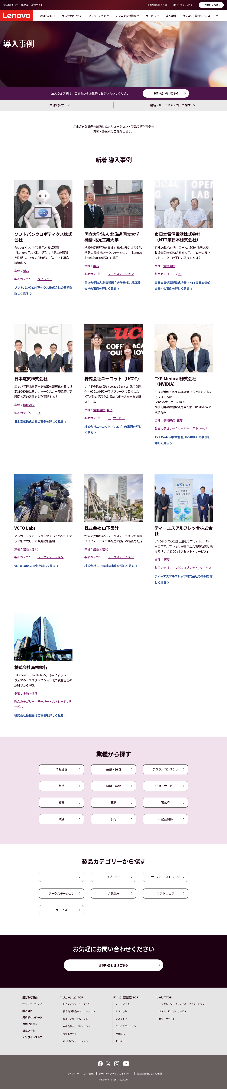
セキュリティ (70, 1033)
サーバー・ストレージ (165, 877)
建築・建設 (113, 786)
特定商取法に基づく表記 (149, 1073)
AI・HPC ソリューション (75, 1041)
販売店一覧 (28, 1031)
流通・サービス (165, 786)
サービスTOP (164, 997)
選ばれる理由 (47, 16)
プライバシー (72, 1073)
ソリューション (98, 16)
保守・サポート (167, 1018)
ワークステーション (61, 893)
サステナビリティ (71, 16)
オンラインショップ (181, 4)
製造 (61, 786)
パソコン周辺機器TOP (125, 997)
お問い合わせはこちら (165, 93)
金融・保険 (113, 769)
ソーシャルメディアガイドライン (116, 1073)
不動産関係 (165, 819)
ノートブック (122, 1003)
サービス (152, 16)
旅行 (113, 819)
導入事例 (171, 16)
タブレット (113, 877)
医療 (113, 802)
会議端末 (113, 893)
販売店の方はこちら (155, 4)
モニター (120, 1041)
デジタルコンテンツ (165, 769)
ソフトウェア (165, 893)
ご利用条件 (88, 1073)
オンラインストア (32, 1037)
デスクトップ (122, 1018)
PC (61, 877)
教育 (61, 802)
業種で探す (56, 105)
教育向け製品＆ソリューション (79, 1011)
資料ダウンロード (32, 1017)
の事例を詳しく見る (39, 421)
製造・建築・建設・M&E (75, 1018)
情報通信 (61, 769)
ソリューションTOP (71, 997)
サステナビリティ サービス (173, 1011)
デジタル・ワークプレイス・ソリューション (182, 1003)
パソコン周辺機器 (127, 16)
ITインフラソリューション (76, 1003)
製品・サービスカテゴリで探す (170, 105)
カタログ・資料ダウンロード (200, 16)
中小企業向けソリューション (78, 1026)
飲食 (61, 819)
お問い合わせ (211, 5)
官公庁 (165, 802)
